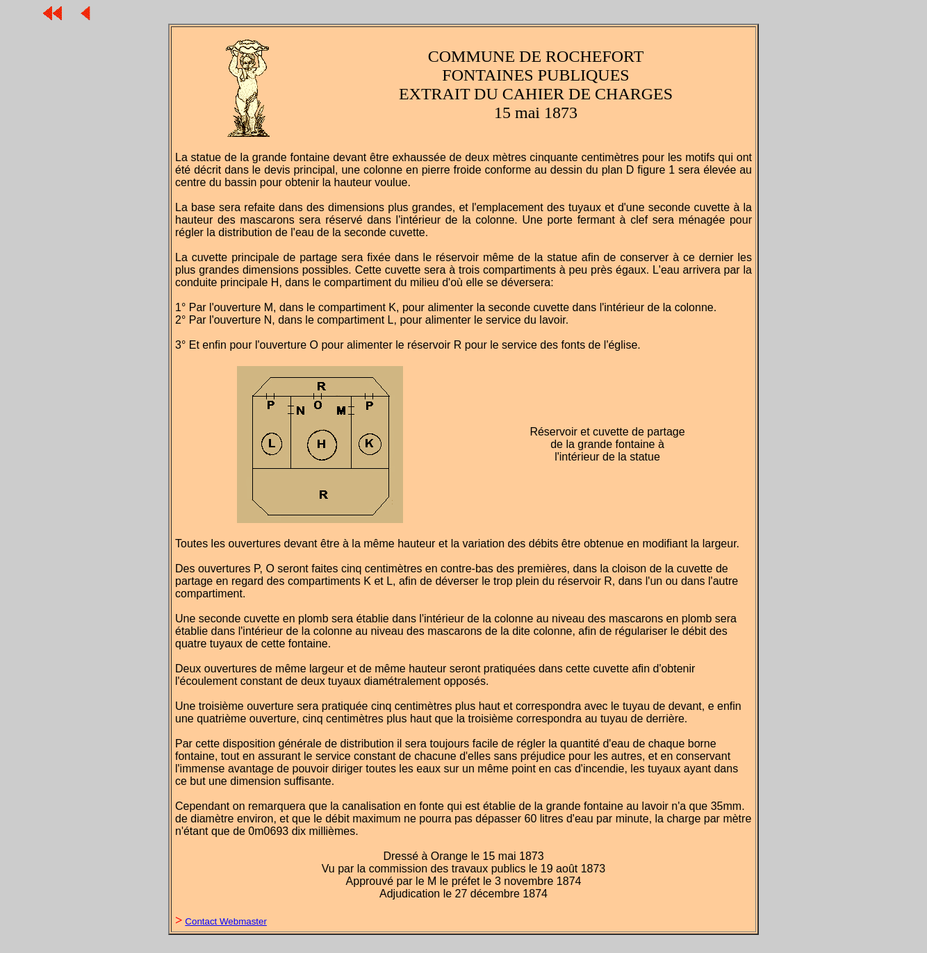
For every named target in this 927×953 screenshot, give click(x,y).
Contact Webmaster (226, 921)
